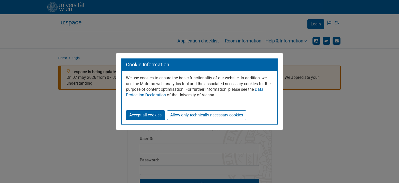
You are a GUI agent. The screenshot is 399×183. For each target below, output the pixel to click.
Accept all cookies (145, 115)
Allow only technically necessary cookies (206, 115)
